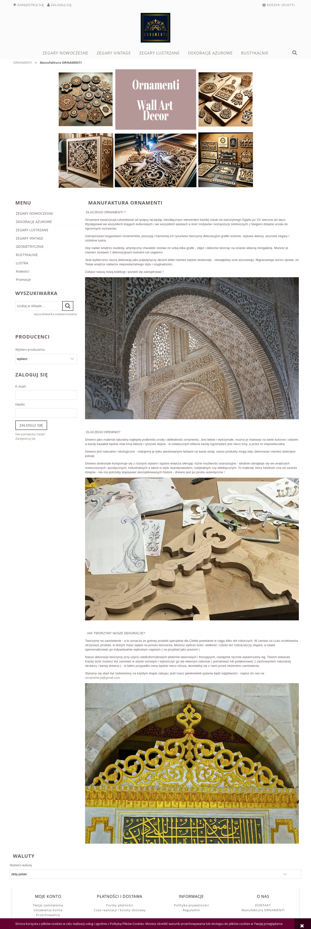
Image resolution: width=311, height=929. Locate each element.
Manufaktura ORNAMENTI (263, 910)
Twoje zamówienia (48, 905)
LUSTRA (22, 263)
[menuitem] (65, 53)
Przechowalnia (48, 915)
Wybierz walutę (21, 865)
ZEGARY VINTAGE (29, 238)
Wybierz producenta (30, 349)
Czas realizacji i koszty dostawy (120, 910)
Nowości (22, 271)
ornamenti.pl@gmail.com (102, 677)
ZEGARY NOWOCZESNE (34, 213)
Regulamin (191, 910)
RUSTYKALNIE (27, 254)
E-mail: (20, 386)
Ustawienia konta (48, 910)
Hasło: (20, 404)
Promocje (23, 279)
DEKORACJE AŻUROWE (34, 221)
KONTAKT (263, 905)
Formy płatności (119, 905)
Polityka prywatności (191, 905)
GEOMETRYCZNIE (30, 246)
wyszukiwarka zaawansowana (55, 314)
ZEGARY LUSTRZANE (32, 230)
